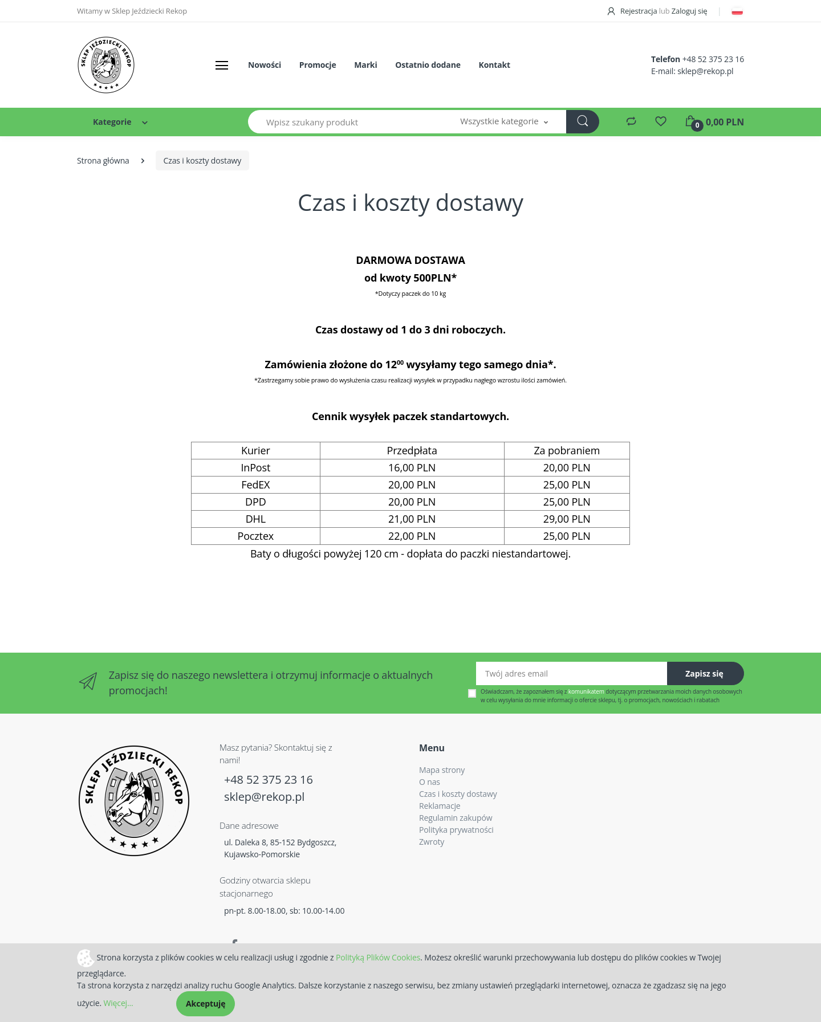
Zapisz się (704, 673)
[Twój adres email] (572, 673)
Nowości (264, 64)
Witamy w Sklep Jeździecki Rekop (132, 11)
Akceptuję (205, 1003)
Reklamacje (440, 805)
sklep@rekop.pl (705, 71)
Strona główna (103, 160)
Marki (365, 64)
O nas (429, 781)
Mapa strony (442, 769)
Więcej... (118, 1002)
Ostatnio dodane (428, 64)
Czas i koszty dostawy (458, 793)
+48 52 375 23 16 (713, 59)
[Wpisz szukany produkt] (345, 121)
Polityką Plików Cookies (378, 956)
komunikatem (586, 691)
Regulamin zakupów (455, 817)
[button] (504, 121)
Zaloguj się (690, 11)
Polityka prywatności (456, 829)
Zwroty (431, 841)
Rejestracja (632, 11)
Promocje (317, 64)
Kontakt (494, 64)
